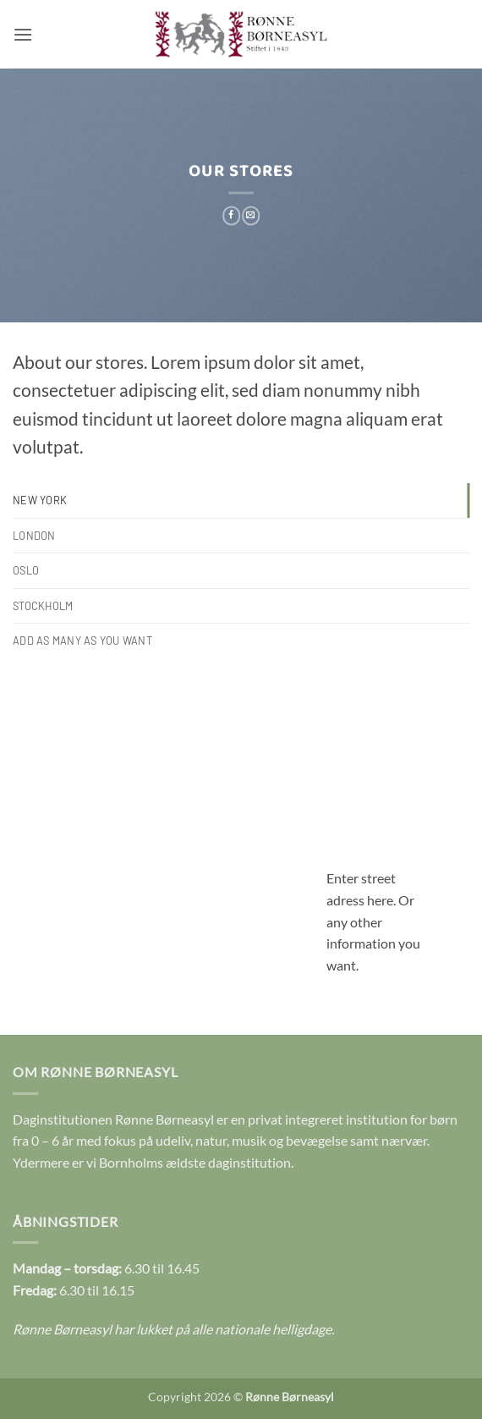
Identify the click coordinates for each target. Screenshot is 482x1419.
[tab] (241, 500)
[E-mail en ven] (251, 216)
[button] (23, 34)
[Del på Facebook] (231, 216)
